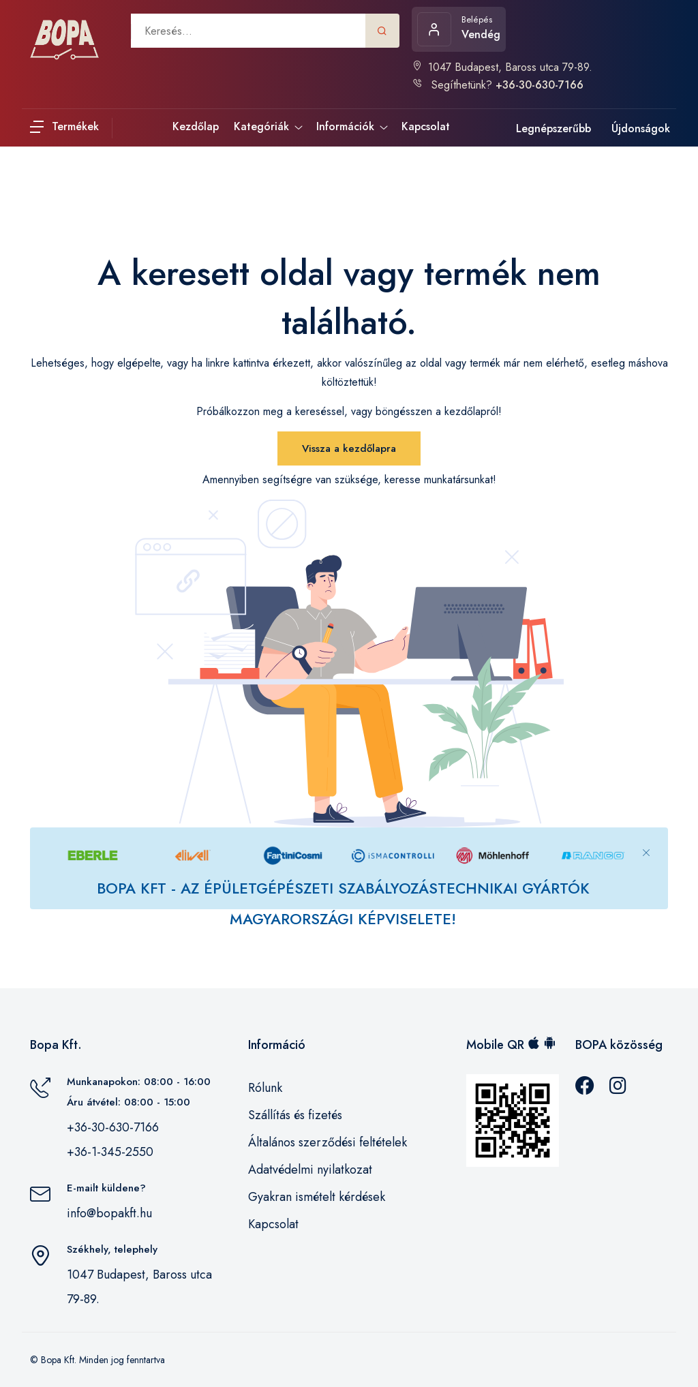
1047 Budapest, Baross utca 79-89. (502, 67)
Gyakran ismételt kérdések (316, 1197)
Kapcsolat (273, 1224)
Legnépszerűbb (553, 128)
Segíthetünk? (497, 85)
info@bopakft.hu (109, 1213)
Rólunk (265, 1088)
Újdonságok (640, 128)
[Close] (646, 842)
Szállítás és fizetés (295, 1115)
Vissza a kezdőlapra (349, 448)
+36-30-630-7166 (113, 1127)
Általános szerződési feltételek (327, 1142)
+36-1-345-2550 (110, 1152)
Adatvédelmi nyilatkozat (310, 1169)
